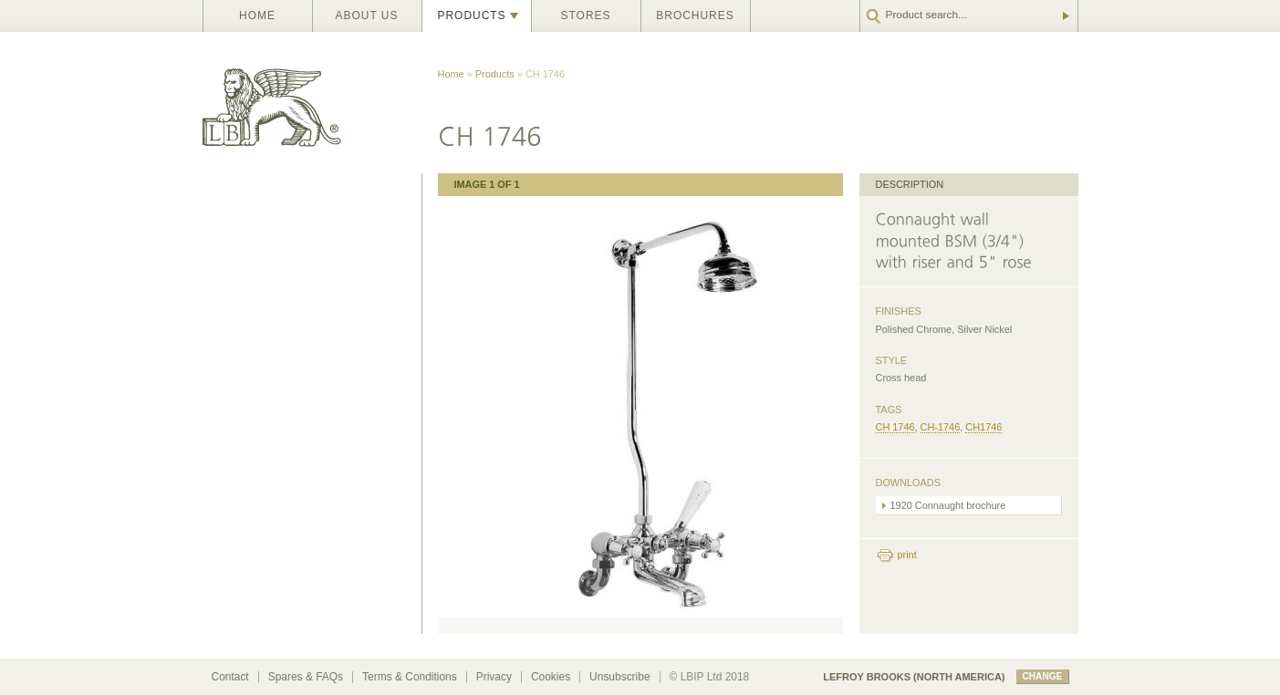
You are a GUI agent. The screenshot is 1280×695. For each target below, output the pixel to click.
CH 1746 (895, 426)
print (907, 554)
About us (367, 15)
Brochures (695, 15)
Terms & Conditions (409, 676)
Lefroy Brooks (312, 102)
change (1043, 676)
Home (257, 15)
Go (1064, 16)
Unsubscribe (619, 676)
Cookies (550, 676)
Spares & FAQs (305, 676)
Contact (230, 676)
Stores (586, 15)
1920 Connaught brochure (948, 505)
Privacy (494, 676)
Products (472, 15)
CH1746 (983, 426)
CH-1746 (941, 426)
